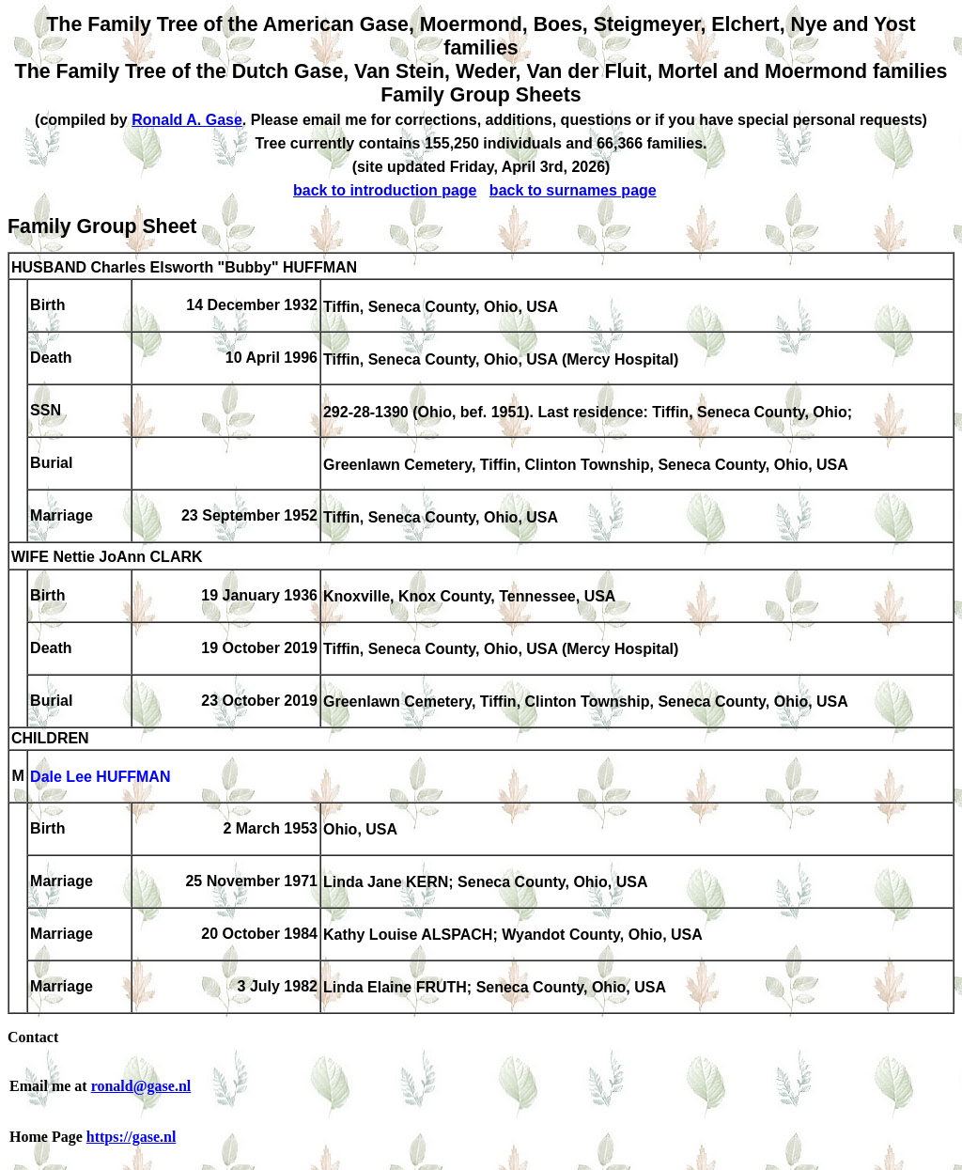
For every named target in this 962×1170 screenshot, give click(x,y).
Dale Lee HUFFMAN (100, 778)
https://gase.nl (131, 1137)
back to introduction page (385, 190)
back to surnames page (573, 190)
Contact (33, 1037)
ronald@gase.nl (141, 1086)
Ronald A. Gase (187, 120)
